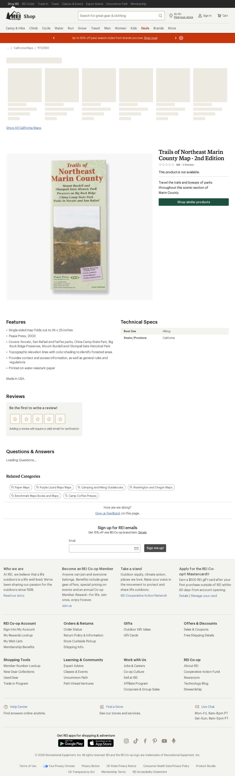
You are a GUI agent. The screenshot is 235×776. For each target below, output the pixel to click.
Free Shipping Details (199, 635)
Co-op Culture (134, 671)
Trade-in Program (16, 683)
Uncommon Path (76, 677)
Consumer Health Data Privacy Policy (166, 765)
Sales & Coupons (196, 629)
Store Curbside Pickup (80, 641)
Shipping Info (74, 647)
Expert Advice (74, 666)
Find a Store (111, 707)
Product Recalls (206, 765)
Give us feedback (107, 513)
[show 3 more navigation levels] (7, 48)
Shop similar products (193, 202)
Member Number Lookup (22, 666)
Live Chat (205, 707)
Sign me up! (155, 548)
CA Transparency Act (81, 771)
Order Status (73, 629)
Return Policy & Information (83, 635)
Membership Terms (113, 771)
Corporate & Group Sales (142, 689)
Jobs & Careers (134, 666)
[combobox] (121, 15)
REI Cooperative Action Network (144, 595)
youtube (164, 741)
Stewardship (193, 689)
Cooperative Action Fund (202, 671)
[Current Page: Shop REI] (13, 4)
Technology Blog (196, 683)
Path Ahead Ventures (79, 683)
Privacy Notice (91, 765)
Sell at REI (131, 677)
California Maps (23, 48)
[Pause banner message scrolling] (180, 38)
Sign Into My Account (19, 629)
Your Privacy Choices (59, 766)
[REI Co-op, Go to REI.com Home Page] (13, 15)
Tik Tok (136, 741)
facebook (145, 741)
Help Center (16, 707)
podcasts (174, 741)
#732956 (43, 48)
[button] (79, 226)
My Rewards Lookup (18, 635)
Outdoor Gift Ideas (137, 629)
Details (142, 532)
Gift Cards (131, 635)
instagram (126, 741)
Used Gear (11, 677)
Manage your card (204, 595)
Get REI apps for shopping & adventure (86, 735)
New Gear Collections (19, 671)
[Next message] (175, 38)
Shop (29, 16)
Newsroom (192, 677)
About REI (191, 666)
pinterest (155, 741)
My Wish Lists (13, 641)
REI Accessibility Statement (150, 771)
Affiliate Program (136, 683)
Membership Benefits (19, 647)
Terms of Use (27, 765)
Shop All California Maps (23, 128)
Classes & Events (76, 671)
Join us (67, 605)
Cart (222, 15)
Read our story (14, 595)
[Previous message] (54, 38)
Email (72, 540)
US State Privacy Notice (121, 765)
